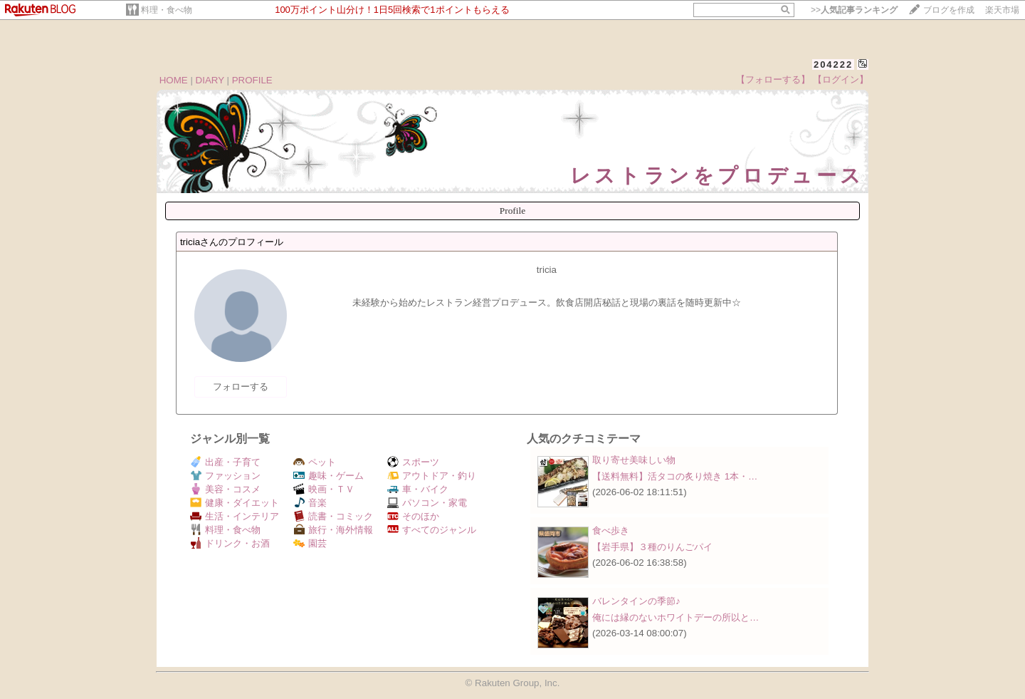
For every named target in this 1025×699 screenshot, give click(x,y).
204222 (833, 64)
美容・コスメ (225, 489)
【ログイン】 (840, 79)
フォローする (240, 386)
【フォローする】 (773, 79)
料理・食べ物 (166, 10)
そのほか (413, 516)
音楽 (310, 502)
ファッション (225, 475)
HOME (173, 80)
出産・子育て (225, 462)
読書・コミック (333, 516)
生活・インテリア (234, 516)
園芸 (310, 543)
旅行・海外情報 (333, 529)
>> (854, 10)
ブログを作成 (948, 10)
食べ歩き (610, 530)
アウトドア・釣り (431, 475)
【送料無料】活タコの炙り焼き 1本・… (674, 476)
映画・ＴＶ (323, 489)
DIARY (210, 80)
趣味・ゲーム (328, 475)
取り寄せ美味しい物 (634, 460)
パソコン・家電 (427, 502)
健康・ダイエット (234, 502)
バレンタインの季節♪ (636, 601)
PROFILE (252, 80)
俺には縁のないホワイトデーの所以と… (675, 617)
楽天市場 (1002, 10)
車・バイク (417, 489)
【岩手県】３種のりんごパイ (652, 547)
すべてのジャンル (431, 529)
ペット (314, 462)
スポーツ (413, 462)
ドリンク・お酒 (230, 543)
